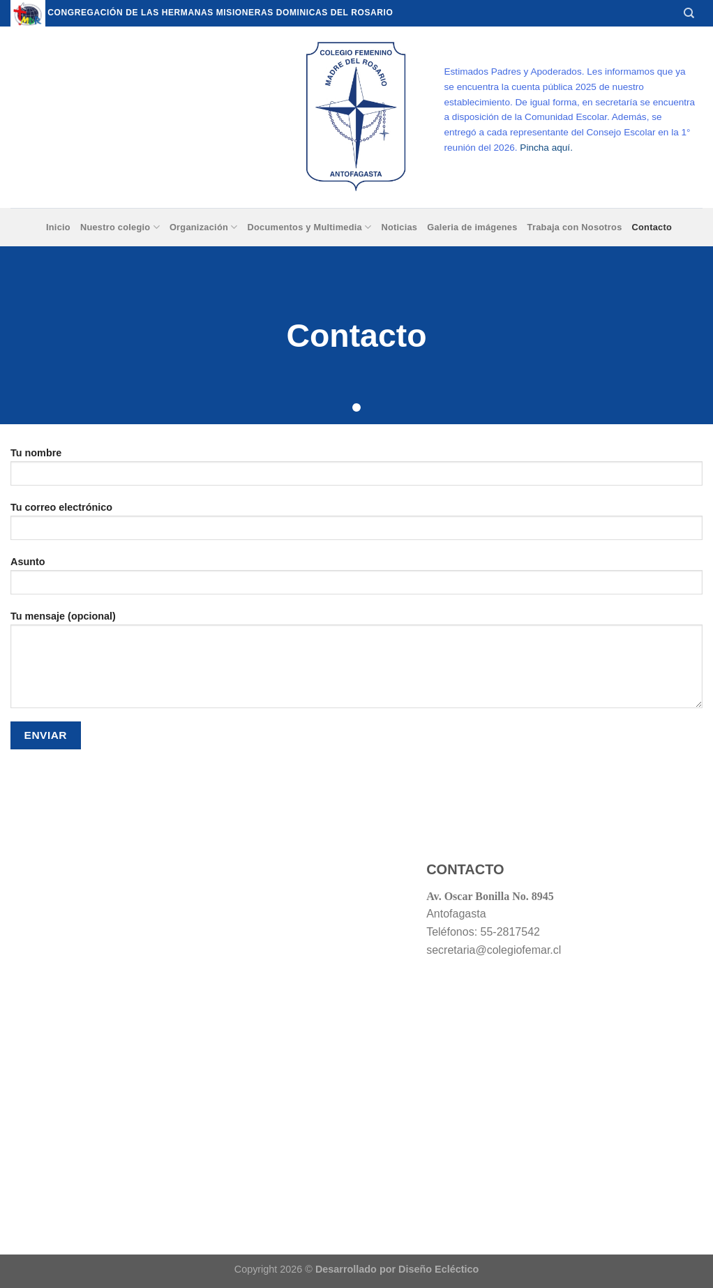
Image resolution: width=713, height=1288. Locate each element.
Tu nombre (356, 471)
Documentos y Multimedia (309, 227)
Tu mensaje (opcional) (356, 664)
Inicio (58, 227)
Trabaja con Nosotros (574, 227)
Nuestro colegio (120, 227)
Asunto (356, 580)
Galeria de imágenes (472, 227)
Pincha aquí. (546, 147)
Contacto (652, 227)
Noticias (399, 227)
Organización (204, 227)
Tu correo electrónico (356, 526)
